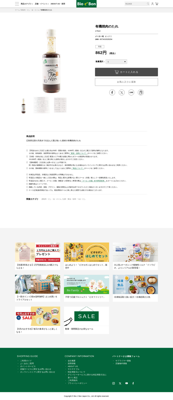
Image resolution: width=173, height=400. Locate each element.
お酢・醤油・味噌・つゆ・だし (74, 199)
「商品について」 (77, 168)
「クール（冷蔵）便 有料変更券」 (93, 180)
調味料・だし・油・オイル (31, 10)
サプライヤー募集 (123, 360)
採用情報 (72, 363)
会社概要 (72, 360)
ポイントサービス (28, 366)
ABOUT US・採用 (58, 4)
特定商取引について (76, 372)
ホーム (17, 10)
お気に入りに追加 (126, 82)
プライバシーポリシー (77, 383)
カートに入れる (126, 72)
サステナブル (73, 369)
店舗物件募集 (121, 363)
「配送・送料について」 (79, 153)
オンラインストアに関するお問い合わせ (37, 372)
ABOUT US (73, 366)
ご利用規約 (72, 380)
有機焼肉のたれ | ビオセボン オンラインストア (86, 4)
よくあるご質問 (27, 363)
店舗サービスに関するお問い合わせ (35, 369)
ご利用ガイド (26, 360)
